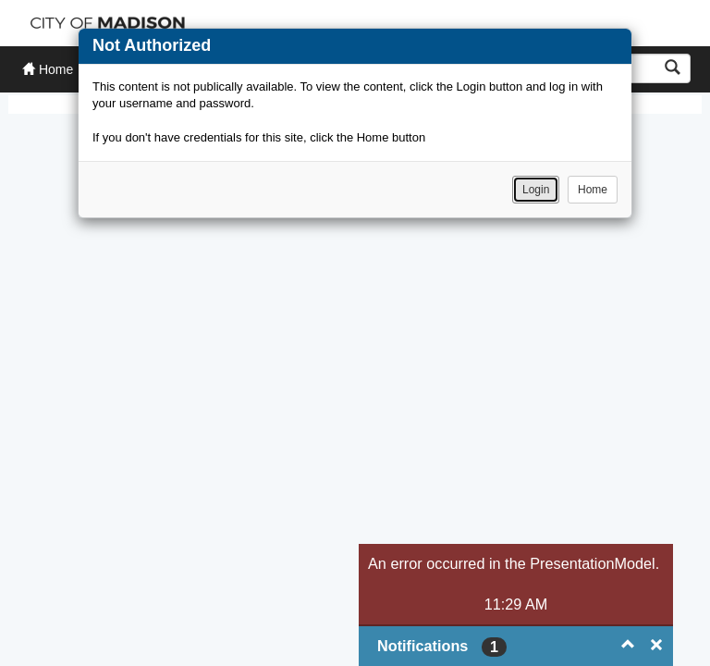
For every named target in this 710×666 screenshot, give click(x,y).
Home (592, 189)
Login (535, 189)
